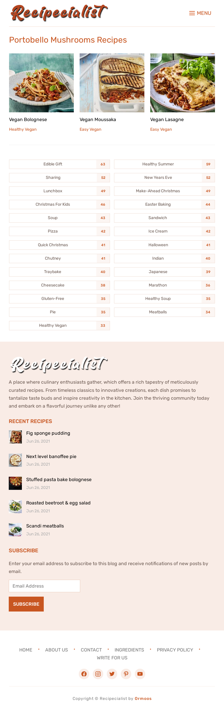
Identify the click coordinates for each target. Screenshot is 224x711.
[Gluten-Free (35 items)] (59, 298)
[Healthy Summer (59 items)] (164, 164)
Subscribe (26, 604)
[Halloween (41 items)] (164, 245)
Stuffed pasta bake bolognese (59, 479)
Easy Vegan (90, 129)
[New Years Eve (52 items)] (164, 177)
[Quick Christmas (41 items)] (59, 245)
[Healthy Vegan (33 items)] (59, 325)
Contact (91, 650)
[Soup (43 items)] (59, 218)
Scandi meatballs (45, 526)
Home (25, 650)
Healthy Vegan (22, 129)
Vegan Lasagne (167, 119)
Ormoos (143, 698)
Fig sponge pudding (48, 433)
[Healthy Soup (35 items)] (164, 298)
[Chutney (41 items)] (59, 258)
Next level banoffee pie (51, 456)
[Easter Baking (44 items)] (164, 204)
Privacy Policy (175, 650)
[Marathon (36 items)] (164, 285)
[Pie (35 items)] (59, 312)
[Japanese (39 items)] (164, 272)
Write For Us (112, 658)
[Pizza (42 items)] (59, 231)
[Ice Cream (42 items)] (164, 231)
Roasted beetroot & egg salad (58, 503)
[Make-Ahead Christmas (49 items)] (164, 191)
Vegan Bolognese (28, 119)
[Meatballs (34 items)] (164, 312)
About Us (56, 650)
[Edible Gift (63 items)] (59, 164)
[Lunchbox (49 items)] (59, 191)
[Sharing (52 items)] (59, 177)
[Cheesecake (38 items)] (59, 285)
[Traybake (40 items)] (59, 272)
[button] (200, 13)
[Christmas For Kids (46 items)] (59, 204)
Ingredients (129, 650)
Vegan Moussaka (98, 119)
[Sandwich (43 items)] (164, 218)
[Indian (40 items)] (164, 258)
